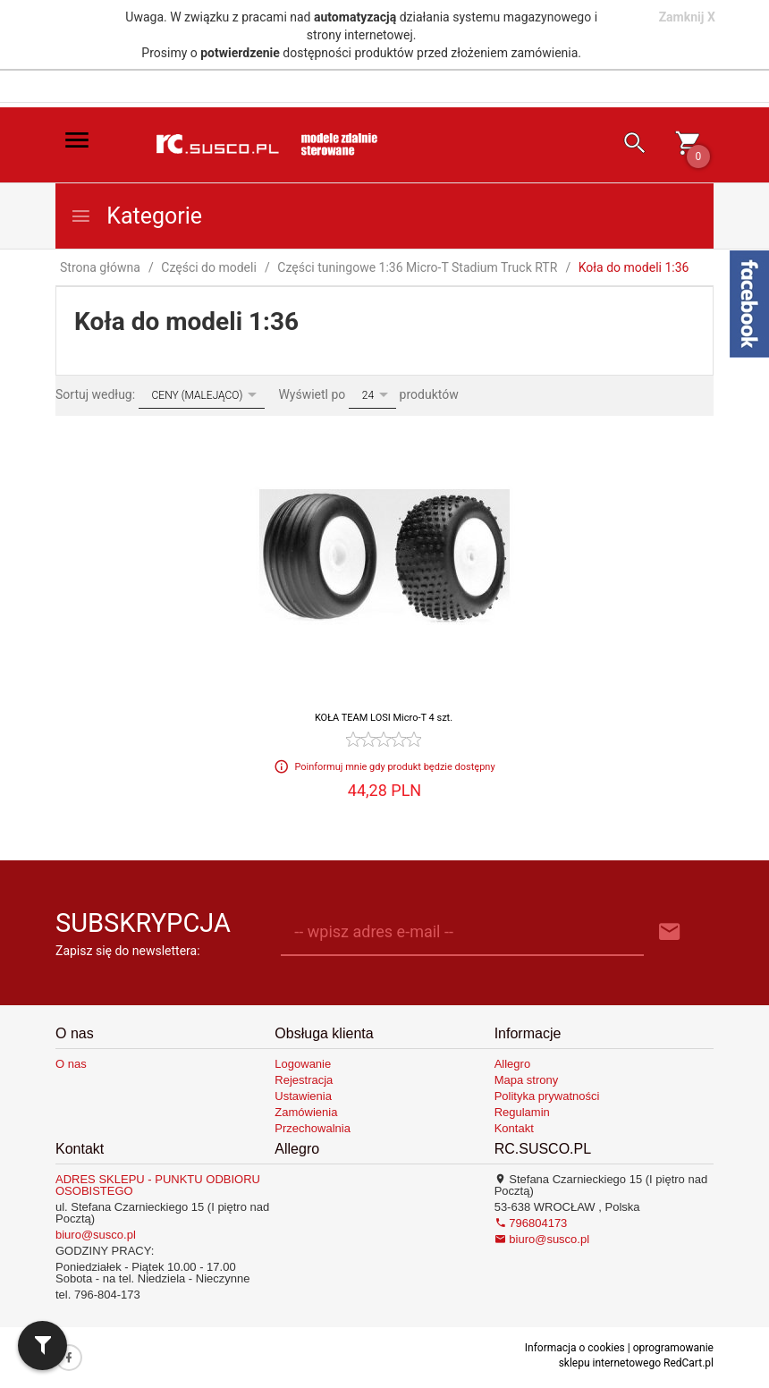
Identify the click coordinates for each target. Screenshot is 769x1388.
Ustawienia (303, 1096)
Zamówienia (306, 1112)
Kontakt (514, 1128)
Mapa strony (526, 1080)
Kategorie (136, 216)
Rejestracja (304, 1080)
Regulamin (522, 1112)
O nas (71, 1064)
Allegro (512, 1064)
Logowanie (303, 1064)
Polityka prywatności (547, 1096)
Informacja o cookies (575, 1347)
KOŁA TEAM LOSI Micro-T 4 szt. (383, 718)
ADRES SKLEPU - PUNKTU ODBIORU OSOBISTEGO (157, 1185)
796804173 (531, 1223)
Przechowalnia (313, 1128)
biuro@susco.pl (95, 1234)
